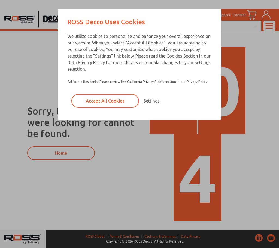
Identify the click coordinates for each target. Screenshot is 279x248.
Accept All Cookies (105, 100)
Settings (152, 100)
